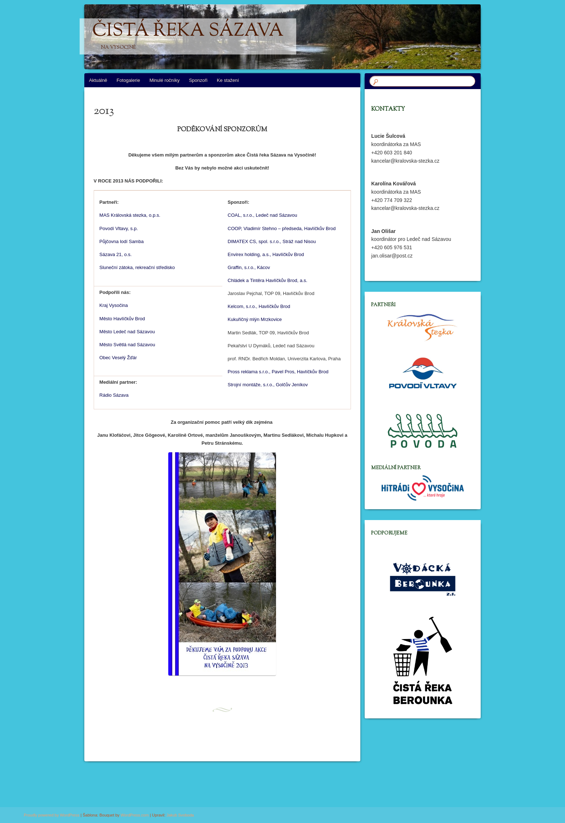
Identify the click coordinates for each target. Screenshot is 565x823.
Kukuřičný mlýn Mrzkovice (255, 319)
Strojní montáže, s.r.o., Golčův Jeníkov (268, 384)
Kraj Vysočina (113, 305)
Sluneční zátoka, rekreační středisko (137, 267)
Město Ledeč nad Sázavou (127, 331)
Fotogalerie (128, 80)
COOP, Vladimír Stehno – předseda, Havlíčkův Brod (282, 228)
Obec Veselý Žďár (118, 357)
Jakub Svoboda (180, 815)
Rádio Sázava (114, 395)
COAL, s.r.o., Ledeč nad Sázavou (262, 215)
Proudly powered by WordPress (51, 815)
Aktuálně (98, 80)
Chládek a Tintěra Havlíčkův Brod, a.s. (267, 280)
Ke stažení (228, 80)
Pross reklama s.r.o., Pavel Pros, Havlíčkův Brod (278, 371)
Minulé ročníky (165, 80)
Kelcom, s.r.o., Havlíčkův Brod (259, 306)
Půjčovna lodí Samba (121, 241)
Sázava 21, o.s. (115, 254)
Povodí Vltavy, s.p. (118, 228)
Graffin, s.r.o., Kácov (249, 267)
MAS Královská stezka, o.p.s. (129, 215)
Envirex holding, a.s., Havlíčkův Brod (266, 254)
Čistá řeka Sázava (188, 36)
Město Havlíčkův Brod (122, 318)
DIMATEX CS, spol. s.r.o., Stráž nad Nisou (272, 241)
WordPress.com (135, 815)
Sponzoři (198, 80)
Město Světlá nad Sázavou (127, 344)
